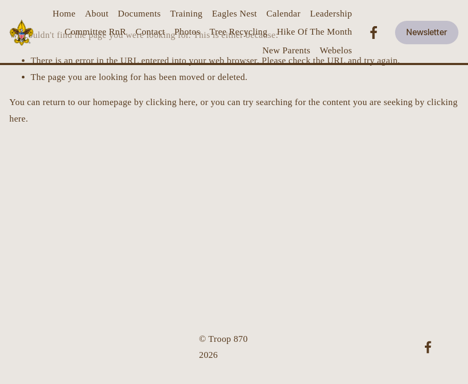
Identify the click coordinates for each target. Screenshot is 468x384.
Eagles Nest (234, 14)
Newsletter (426, 32)
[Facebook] (374, 33)
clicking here (170, 102)
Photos (187, 32)
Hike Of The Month (314, 32)
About (96, 14)
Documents (139, 14)
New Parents (286, 50)
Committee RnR (95, 32)
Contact (150, 32)
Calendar (283, 14)
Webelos (336, 50)
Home (64, 14)
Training (186, 14)
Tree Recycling (239, 32)
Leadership (331, 14)
